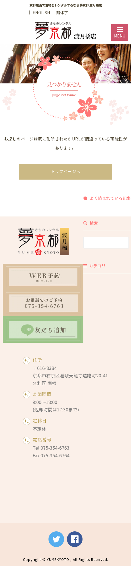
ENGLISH (41, 12)
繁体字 (62, 12)
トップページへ (66, 171)
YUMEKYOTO (58, 559)
